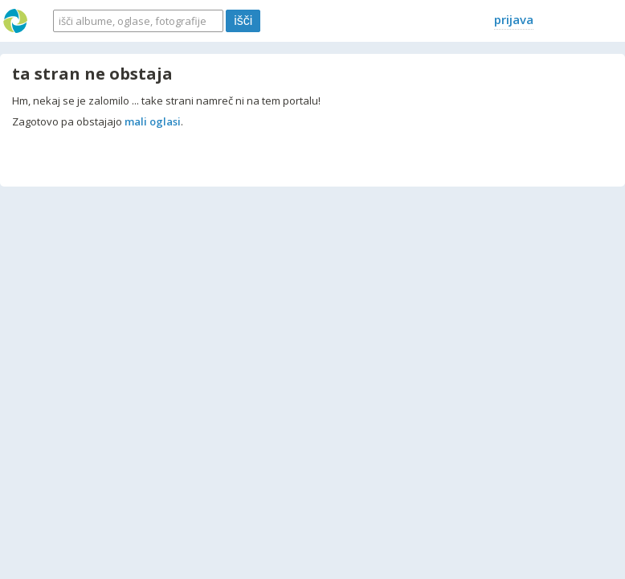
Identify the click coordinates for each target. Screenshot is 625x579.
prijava (513, 19)
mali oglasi (153, 121)
